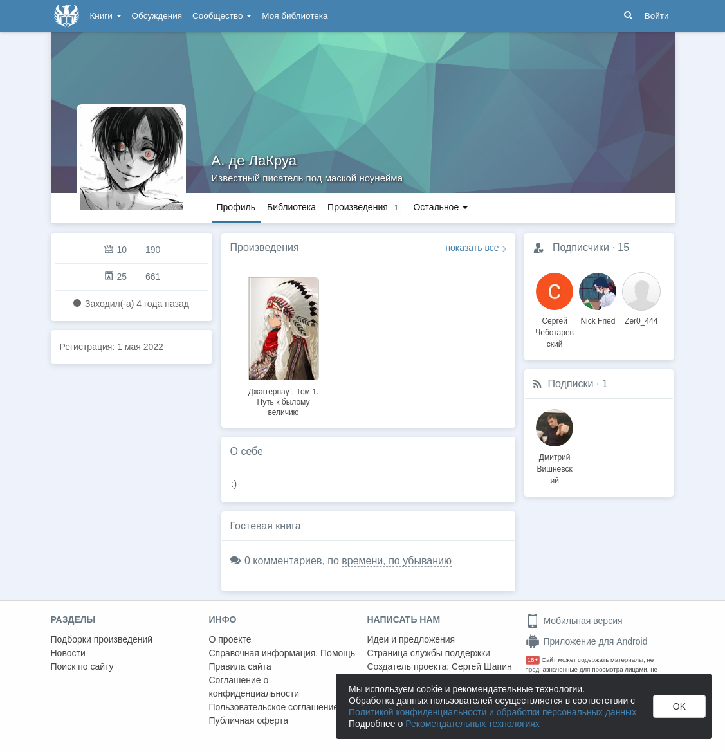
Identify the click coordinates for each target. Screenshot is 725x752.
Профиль (236, 207)
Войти (657, 16)
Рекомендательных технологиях (472, 724)
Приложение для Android (587, 641)
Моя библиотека (294, 16)
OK (679, 706)
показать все (472, 248)
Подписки (571, 383)
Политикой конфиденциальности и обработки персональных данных (492, 712)
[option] (283, 344)
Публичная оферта (249, 720)
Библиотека (291, 207)
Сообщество (222, 16)
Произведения (264, 247)
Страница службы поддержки (428, 653)
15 (623, 247)
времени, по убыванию (397, 560)
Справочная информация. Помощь (282, 653)
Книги (106, 16)
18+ (533, 659)
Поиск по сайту (82, 666)
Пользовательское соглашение (274, 707)
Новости (68, 653)
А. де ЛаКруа (254, 160)
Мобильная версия (574, 621)
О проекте (230, 639)
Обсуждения (157, 16)
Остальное (440, 207)
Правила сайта (240, 666)
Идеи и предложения (411, 639)
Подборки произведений (102, 639)
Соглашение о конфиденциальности (254, 687)
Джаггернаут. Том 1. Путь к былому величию (283, 402)
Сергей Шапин (482, 666)
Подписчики (581, 247)
